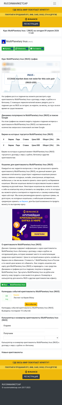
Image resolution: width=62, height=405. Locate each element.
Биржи (16, 295)
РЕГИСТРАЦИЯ (31, 24)
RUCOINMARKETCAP (16, 3)
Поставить (36, 49)
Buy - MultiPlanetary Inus (13, 285)
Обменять (21, 49)
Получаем (8, 333)
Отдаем (7, 325)
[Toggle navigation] (54, 3)
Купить (8, 49)
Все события (31, 304)
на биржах (23, 201)
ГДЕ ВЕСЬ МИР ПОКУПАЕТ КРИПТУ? (31, 9)
